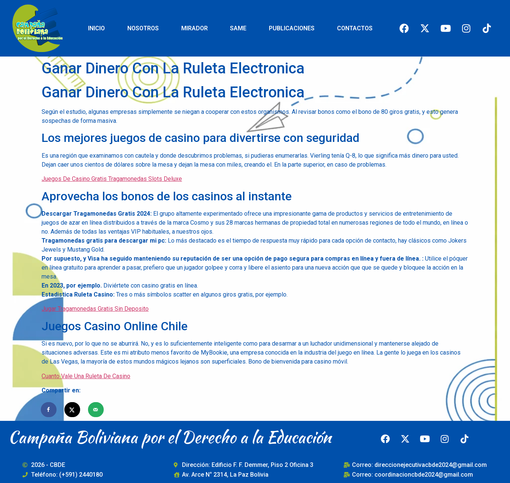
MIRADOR (194, 28)
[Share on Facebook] (49, 409)
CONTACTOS (355, 28)
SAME (238, 28)
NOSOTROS (143, 28)
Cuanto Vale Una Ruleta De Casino (86, 376)
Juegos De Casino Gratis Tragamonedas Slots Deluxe (112, 178)
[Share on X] (72, 409)
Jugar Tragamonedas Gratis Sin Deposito (95, 308)
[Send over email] (96, 409)
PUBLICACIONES (292, 28)
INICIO (96, 28)
